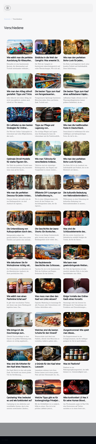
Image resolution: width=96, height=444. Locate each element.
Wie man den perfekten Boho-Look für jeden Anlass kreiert (74, 60)
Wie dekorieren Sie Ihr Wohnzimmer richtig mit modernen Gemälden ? (18, 265)
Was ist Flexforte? (71, 364)
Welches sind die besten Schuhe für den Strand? (46, 331)
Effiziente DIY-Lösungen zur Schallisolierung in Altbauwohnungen (48, 195)
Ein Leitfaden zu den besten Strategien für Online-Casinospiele (20, 128)
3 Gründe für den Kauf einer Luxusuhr (48, 365)
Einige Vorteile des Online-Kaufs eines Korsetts (75, 298)
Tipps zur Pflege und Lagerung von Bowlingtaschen (44, 128)
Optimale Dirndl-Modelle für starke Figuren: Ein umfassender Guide (18, 162)
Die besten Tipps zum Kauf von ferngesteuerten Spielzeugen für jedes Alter (47, 94)
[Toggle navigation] (8, 8)
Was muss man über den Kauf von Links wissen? (46, 298)
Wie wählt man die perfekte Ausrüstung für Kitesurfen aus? (19, 60)
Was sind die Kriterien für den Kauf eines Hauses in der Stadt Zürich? (18, 367)
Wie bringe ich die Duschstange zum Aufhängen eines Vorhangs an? (19, 334)
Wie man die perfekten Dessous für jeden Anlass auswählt (18, 195)
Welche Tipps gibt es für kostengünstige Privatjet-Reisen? (46, 400)
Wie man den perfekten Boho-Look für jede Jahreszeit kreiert (74, 162)
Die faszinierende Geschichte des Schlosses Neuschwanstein (47, 265)
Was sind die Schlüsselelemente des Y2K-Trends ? (74, 231)
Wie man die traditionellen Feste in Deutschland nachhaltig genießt (75, 128)
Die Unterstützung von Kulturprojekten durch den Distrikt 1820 (19, 231)
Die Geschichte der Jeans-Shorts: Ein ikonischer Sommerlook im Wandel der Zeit (47, 233)
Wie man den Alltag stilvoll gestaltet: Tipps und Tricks (19, 93)
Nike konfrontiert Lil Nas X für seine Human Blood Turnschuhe (75, 400)
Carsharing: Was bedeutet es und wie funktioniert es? (19, 399)
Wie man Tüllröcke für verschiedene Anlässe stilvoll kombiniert (45, 162)
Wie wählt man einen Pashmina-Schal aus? (16, 298)
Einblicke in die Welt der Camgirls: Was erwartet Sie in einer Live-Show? (47, 60)
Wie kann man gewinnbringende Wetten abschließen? (75, 265)
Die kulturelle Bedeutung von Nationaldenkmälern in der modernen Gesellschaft (76, 195)
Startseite (7, 19)
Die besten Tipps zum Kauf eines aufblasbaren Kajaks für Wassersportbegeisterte (76, 94)
